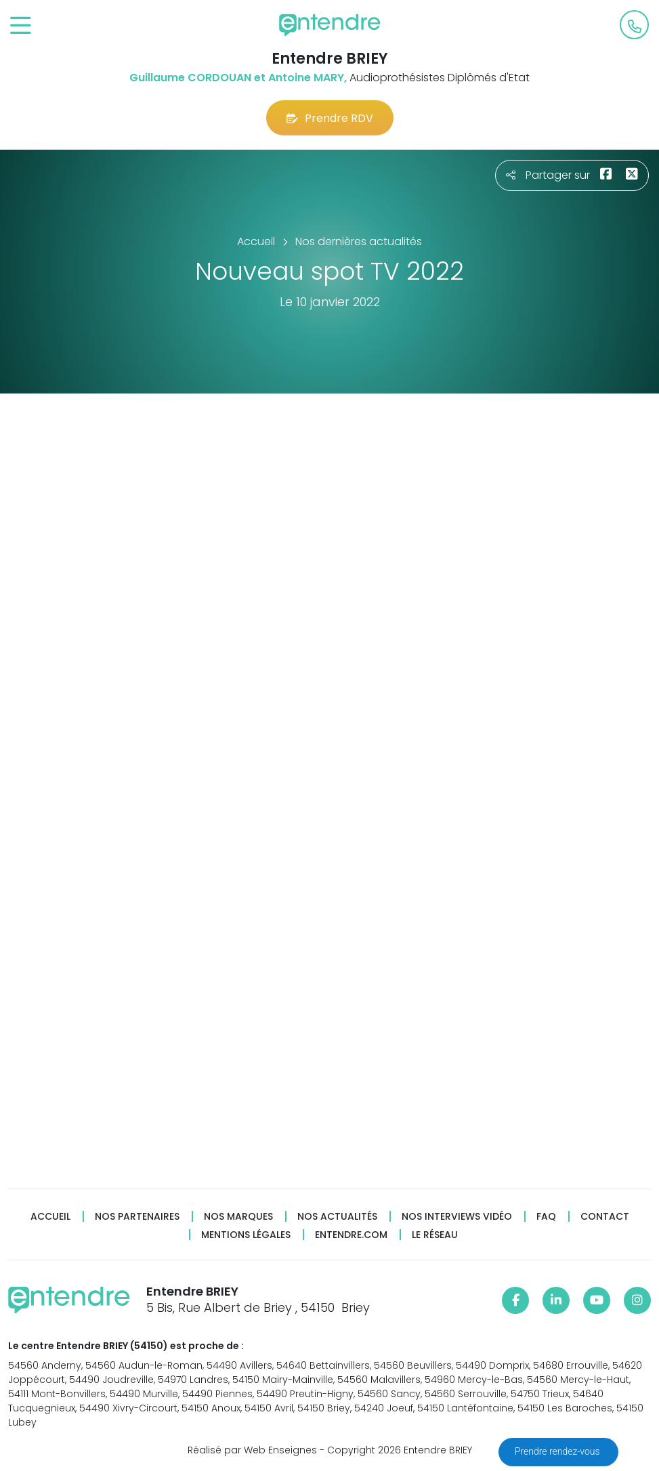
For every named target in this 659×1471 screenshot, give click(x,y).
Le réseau (435, 1235)
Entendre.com (351, 1235)
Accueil (50, 1216)
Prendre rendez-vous (558, 1451)
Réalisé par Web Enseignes (252, 1450)
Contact (604, 1216)
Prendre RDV (329, 118)
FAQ (546, 1216)
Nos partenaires (137, 1216)
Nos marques (238, 1216)
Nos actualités (337, 1216)
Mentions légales (246, 1235)
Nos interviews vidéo (457, 1216)
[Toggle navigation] (20, 26)
